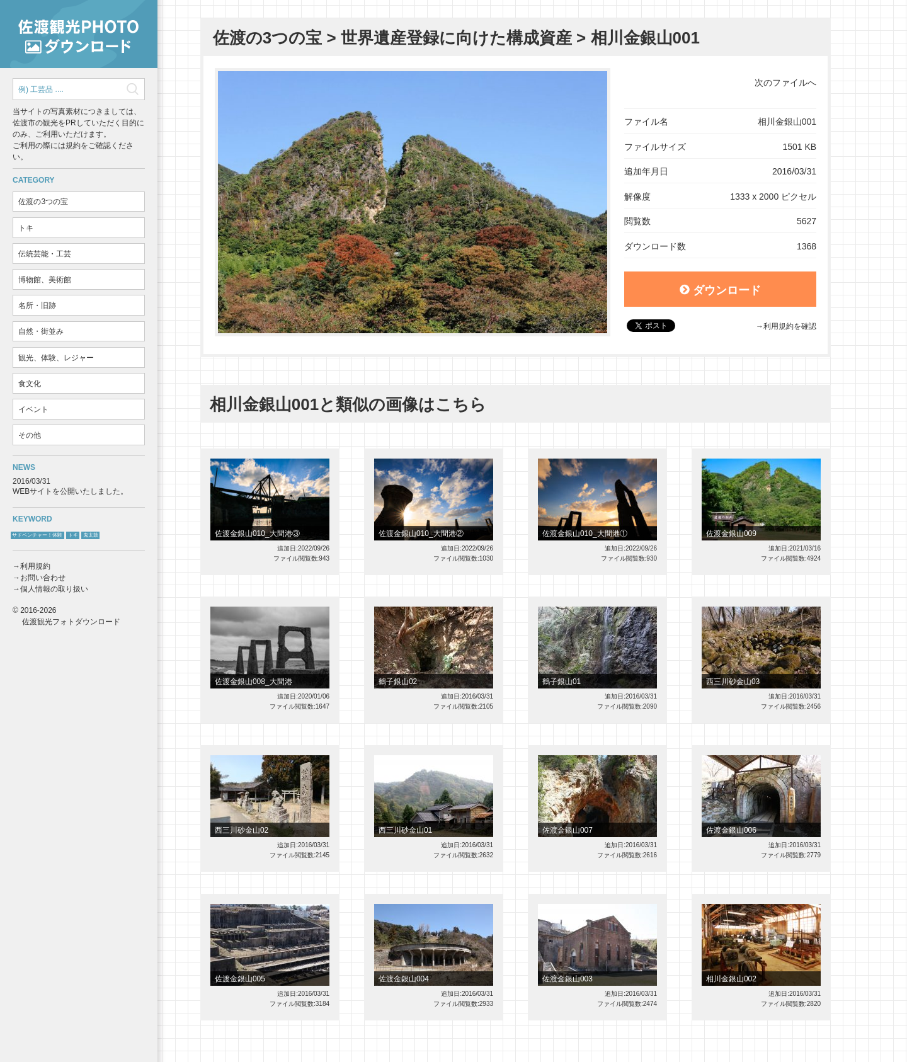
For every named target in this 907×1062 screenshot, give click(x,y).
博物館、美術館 (44, 279)
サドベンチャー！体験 (37, 535)
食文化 (29, 383)
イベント (33, 409)
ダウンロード (720, 290)
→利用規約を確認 (786, 326)
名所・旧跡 (37, 305)
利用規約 (35, 566)
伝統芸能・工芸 (44, 253)
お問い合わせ (43, 577)
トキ (25, 228)
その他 (29, 435)
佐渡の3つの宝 (43, 201)
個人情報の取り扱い (54, 589)
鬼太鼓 (90, 535)
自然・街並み (41, 331)
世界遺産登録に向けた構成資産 (456, 37)
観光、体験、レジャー (56, 357)
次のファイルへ (785, 82)
